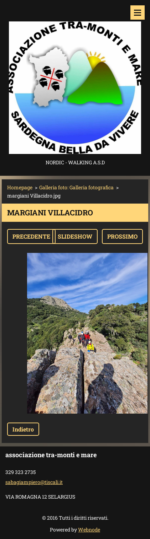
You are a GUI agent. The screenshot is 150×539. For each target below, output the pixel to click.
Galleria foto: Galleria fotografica (76, 187)
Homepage (19, 187)
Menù (137, 12)
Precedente (31, 236)
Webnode (89, 529)
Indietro (23, 429)
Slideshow (75, 236)
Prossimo (122, 236)
